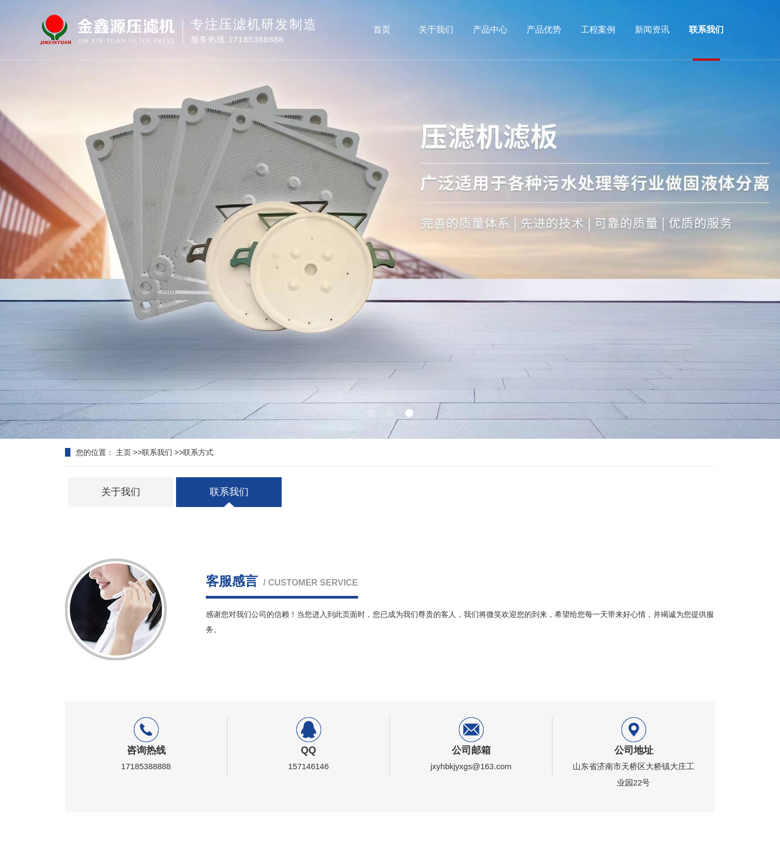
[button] (371, 413)
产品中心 (490, 29)
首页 (382, 29)
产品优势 (543, 29)
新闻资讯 (652, 29)
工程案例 (598, 29)
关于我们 (436, 29)
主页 (123, 452)
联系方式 (198, 452)
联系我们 (706, 29)
